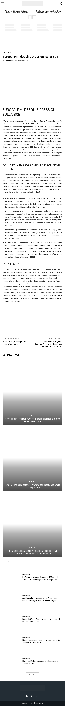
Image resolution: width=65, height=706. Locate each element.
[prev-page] (30, 17)
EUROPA (32, 481)
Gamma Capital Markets (43, 121)
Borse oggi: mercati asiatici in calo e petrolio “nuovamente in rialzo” (41, 641)
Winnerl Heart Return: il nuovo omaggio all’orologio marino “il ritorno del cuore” (32, 420)
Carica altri (32, 674)
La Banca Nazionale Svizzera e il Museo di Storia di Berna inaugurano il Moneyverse (40, 578)
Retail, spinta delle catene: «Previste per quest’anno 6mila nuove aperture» (32, 486)
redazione (9, 61)
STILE (32, 415)
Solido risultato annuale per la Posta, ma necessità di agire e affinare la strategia (39, 599)
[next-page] (34, 17)
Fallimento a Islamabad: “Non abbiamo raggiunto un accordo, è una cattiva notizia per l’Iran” (32, 552)
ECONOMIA (7, 53)
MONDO (32, 547)
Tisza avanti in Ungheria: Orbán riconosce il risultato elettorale (16, 12)
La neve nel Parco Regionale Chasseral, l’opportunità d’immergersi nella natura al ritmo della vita (48, 344)
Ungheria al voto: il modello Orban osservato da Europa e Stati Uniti (48, 12)
